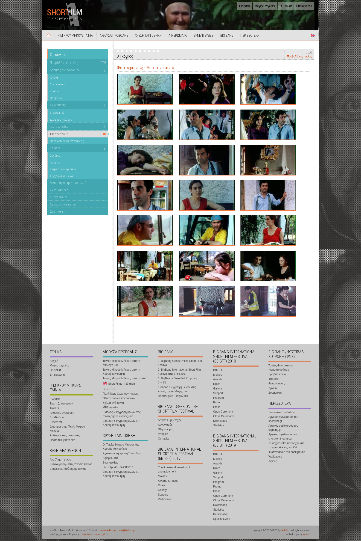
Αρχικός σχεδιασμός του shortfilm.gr (283, 421)
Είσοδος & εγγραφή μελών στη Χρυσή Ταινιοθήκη (121, 424)
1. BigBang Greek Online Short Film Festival (180, 365)
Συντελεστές (58, 86)
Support (163, 496)
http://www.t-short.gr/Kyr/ (95, 536)
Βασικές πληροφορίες (65, 72)
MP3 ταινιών (110, 409)
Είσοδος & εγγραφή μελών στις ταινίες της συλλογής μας (122, 416)
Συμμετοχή (275, 394)
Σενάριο (55, 157)
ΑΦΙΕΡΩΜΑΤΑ (182, 37)
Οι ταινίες (163, 440)
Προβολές (56, 100)
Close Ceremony (223, 418)
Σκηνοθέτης (58, 107)
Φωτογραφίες (59, 128)
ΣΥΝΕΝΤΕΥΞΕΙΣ (209, 37)
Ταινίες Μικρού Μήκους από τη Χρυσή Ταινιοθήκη (121, 373)
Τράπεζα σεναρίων (61, 405)
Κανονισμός (165, 426)
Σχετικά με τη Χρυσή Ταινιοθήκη (122, 455)
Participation (220, 516)
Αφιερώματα (110, 459)
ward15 (307, 536)
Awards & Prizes (168, 482)
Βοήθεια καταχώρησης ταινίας (68, 470)
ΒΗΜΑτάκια (57, 419)
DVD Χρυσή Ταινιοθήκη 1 (118, 469)
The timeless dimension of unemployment (174, 471)
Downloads (220, 422)
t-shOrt (285, 532)
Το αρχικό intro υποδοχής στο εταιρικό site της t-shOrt (286, 447)
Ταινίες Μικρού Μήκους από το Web (124, 380)
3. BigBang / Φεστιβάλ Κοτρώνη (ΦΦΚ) (177, 382)
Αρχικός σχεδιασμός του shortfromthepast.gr (283, 438)
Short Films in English (313, 37)
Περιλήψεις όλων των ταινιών (120, 395)
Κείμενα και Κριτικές (63, 171)
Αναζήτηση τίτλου (60, 461)
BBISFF (218, 372)
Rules (161, 487)
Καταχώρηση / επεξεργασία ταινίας (71, 466)
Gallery (162, 491)
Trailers (54, 410)
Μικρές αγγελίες (265, 6)
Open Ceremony (223, 413)
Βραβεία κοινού (277, 376)
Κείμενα (55, 150)
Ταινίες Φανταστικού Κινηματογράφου (280, 369)
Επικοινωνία (304, 6)
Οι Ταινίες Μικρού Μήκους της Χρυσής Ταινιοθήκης (121, 448)
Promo (217, 404)
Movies (162, 478)
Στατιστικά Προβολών (281, 414)
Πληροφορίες (166, 431)
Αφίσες (272, 463)
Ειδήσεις (244, 6)
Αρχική (48, 37)
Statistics (218, 427)
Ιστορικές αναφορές (62, 414)
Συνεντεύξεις (110, 464)
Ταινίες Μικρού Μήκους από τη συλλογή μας (121, 365)
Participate (164, 501)
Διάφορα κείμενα (61, 121)
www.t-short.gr (108, 532)
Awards (217, 381)
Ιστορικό (55, 164)
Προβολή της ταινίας (299, 58)
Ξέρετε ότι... (57, 423)
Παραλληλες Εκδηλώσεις (173, 397)
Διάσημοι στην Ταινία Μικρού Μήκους (67, 430)
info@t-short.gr (127, 532)
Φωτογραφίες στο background (286, 453)
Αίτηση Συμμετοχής (169, 422)
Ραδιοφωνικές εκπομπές (65, 437)
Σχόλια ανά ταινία (113, 404)
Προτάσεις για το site (62, 441)
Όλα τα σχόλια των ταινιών (119, 400)
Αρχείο (272, 390)
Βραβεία (55, 93)
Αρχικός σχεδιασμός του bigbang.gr (283, 429)
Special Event (221, 520)
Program (218, 399)
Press (216, 408)
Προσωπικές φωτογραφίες (67, 143)
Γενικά (54, 79)
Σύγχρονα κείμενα (61, 178)
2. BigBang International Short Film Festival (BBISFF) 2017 (179, 373)
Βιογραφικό (57, 114)
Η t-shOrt (286, 6)
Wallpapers (275, 458)
